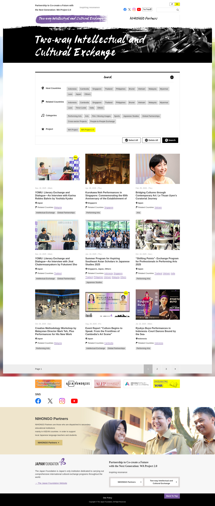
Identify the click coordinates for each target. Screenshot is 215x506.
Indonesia (72, 89)
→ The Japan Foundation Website (51, 483)
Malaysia (152, 89)
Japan (78, 94)
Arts (87, 116)
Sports (117, 116)
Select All (131, 140)
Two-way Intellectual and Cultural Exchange (163, 482)
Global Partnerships (151, 116)
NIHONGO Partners (49, 442)
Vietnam (141, 89)
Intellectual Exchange (45, 212)
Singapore (96, 89)
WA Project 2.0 (87, 130)
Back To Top (172, 496)
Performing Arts (75, 116)
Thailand (108, 89)
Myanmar (164, 89)
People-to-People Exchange (102, 121)
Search (170, 140)
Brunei (132, 89)
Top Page (147, 9)
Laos (70, 94)
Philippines (120, 89)
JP (172, 4)
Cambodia (84, 89)
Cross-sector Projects (77, 121)
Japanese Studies (131, 116)
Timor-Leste (81, 108)
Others (87, 94)
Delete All (151, 140)
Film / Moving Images (101, 116)
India (92, 108)
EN (177, 4)
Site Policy (107, 498)
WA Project (73, 130)
